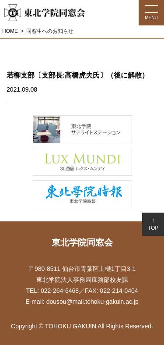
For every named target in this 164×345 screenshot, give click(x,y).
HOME (10, 31)
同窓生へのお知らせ (49, 31)
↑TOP (153, 224)
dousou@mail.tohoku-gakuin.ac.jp (92, 301)
